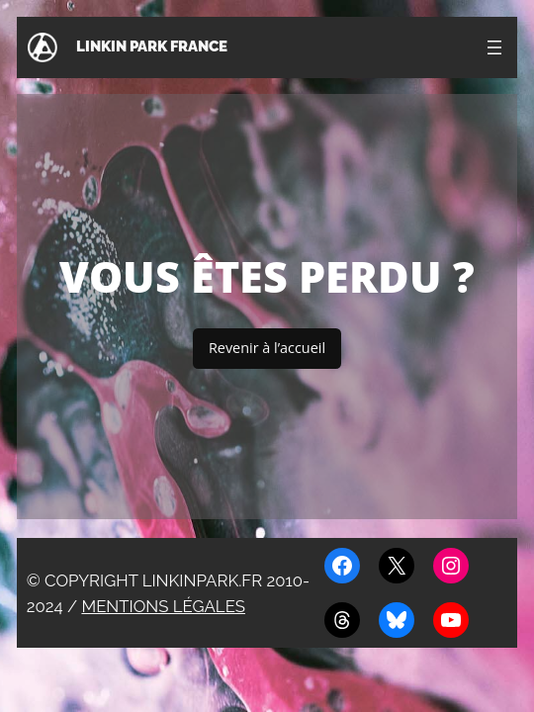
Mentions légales (163, 606)
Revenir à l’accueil (267, 347)
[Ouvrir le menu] (494, 47)
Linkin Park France (151, 46)
